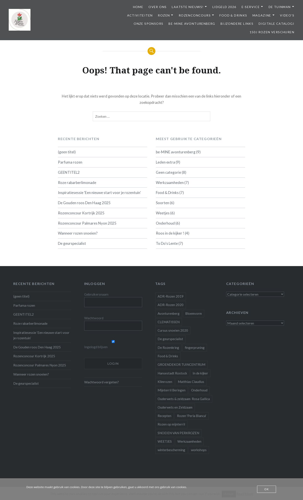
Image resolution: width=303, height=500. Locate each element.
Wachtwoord (93, 318)
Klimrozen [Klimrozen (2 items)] (165, 382)
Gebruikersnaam (96, 294)
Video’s (287, 15)
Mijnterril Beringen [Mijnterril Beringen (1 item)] (171, 390)
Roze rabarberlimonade (77, 182)
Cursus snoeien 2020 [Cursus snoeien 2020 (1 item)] (173, 330)
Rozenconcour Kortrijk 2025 (81, 213)
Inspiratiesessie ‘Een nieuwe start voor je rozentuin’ (99, 192)
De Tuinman (280, 7)
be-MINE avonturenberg (191, 23)
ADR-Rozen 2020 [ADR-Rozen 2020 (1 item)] (170, 305)
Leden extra (165, 162)
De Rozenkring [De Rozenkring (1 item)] (168, 347)
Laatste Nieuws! (188, 7)
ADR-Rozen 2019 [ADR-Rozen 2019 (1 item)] (170, 296)
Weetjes (163, 213)
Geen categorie (168, 172)
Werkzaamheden (170, 182)
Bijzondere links (237, 23)
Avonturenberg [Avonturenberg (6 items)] (169, 313)
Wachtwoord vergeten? (101, 382)
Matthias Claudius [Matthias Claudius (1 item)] (191, 382)
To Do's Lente (167, 243)
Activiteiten (140, 15)
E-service (251, 7)
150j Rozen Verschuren (272, 32)
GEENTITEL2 (69, 172)
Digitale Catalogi (276, 23)
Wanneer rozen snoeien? (78, 233)
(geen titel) (67, 152)
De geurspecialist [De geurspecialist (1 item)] (170, 339)
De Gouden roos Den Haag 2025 (84, 202)
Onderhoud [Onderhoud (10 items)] (199, 390)
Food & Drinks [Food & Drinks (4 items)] (168, 356)
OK (266, 489)
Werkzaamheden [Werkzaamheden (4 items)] (189, 441)
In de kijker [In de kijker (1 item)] (200, 373)
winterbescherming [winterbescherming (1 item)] (171, 450)
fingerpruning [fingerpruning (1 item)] (195, 347)
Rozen (164, 15)
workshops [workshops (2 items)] (199, 450)
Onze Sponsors (148, 23)
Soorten (162, 202)
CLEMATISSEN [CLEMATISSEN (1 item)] (169, 322)
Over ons (157, 7)
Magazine (261, 15)
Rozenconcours (195, 15)
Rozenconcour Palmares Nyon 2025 (87, 223)
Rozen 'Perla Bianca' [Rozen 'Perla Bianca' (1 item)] (191, 416)
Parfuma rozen (70, 162)
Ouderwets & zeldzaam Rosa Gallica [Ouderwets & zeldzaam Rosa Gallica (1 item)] (184, 399)
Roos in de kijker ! (170, 233)
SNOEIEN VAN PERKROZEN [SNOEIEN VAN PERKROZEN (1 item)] (178, 433)
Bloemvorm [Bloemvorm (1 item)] (193, 313)
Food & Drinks (233, 15)
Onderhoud (165, 223)
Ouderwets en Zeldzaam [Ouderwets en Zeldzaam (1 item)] (175, 407)
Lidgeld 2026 (224, 7)
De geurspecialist (72, 243)
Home (138, 7)
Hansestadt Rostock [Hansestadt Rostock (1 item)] (172, 373)
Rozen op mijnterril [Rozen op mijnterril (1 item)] (171, 424)
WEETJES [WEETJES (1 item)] (165, 441)
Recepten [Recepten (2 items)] (164, 416)
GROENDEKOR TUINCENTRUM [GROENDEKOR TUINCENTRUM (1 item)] (181, 364)
